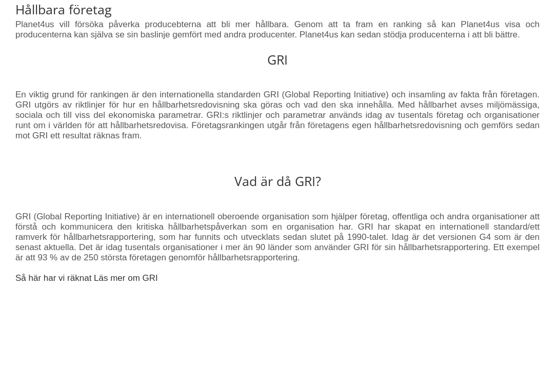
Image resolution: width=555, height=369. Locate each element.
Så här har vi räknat (54, 278)
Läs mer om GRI (126, 278)
